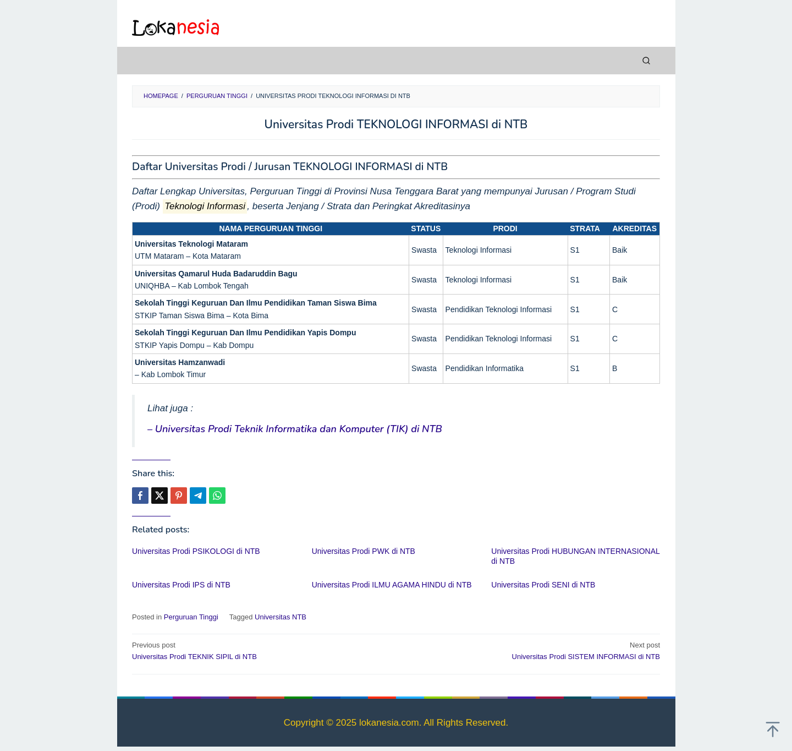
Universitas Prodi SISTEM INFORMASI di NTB (533, 650)
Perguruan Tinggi (191, 617)
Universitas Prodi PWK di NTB (363, 551)
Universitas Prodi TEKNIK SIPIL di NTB (259, 650)
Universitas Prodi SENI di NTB (543, 584)
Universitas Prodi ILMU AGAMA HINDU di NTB (392, 584)
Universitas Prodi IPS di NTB (181, 584)
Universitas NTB (280, 617)
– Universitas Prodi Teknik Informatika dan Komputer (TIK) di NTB (294, 429)
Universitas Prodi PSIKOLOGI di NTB (196, 551)
